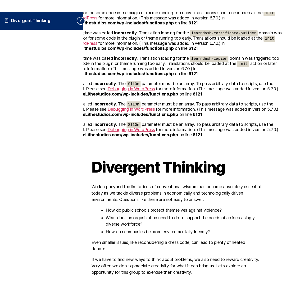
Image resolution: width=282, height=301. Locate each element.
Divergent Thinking (30, 20)
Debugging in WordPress (131, 88)
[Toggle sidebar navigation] (77, 21)
